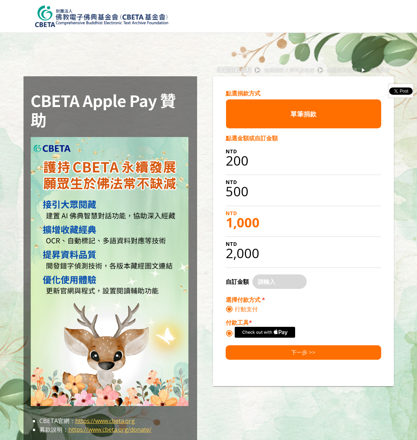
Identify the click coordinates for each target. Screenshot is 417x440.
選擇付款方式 (245, 300)
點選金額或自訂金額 (252, 138)
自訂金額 (237, 282)
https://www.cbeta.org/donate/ (110, 429)
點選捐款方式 (243, 93)
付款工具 (239, 322)
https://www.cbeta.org (105, 421)
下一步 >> (303, 352)
